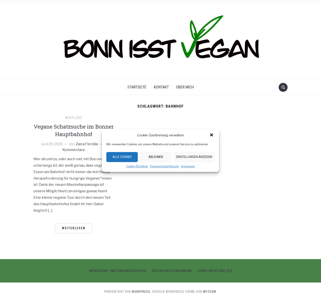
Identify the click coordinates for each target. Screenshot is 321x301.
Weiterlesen (73, 228)
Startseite (136, 87)
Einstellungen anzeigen (194, 157)
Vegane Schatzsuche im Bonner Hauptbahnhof (74, 130)
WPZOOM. (210, 291)
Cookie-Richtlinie (137, 166)
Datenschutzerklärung (164, 166)
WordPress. (141, 291)
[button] (212, 135)
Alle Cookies (122, 157)
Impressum (188, 166)
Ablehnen (155, 157)
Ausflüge (73, 118)
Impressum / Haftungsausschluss (117, 271)
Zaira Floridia (87, 144)
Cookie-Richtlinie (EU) (214, 271)
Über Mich (185, 87)
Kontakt (161, 87)
